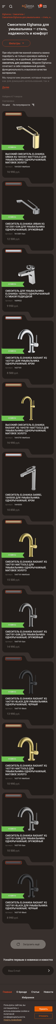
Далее (5, 87)
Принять (43, 1008)
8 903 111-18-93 (53, 6)
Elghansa (28, 6)
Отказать (43, 1015)
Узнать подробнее (13, 1019)
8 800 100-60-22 (49, 6)
